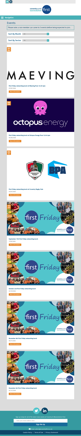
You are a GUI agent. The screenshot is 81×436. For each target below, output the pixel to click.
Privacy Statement (51, 432)
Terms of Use (38, 432)
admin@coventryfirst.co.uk (43, 429)
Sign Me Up (40, 424)
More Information (15, 92)
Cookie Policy (27, 432)
